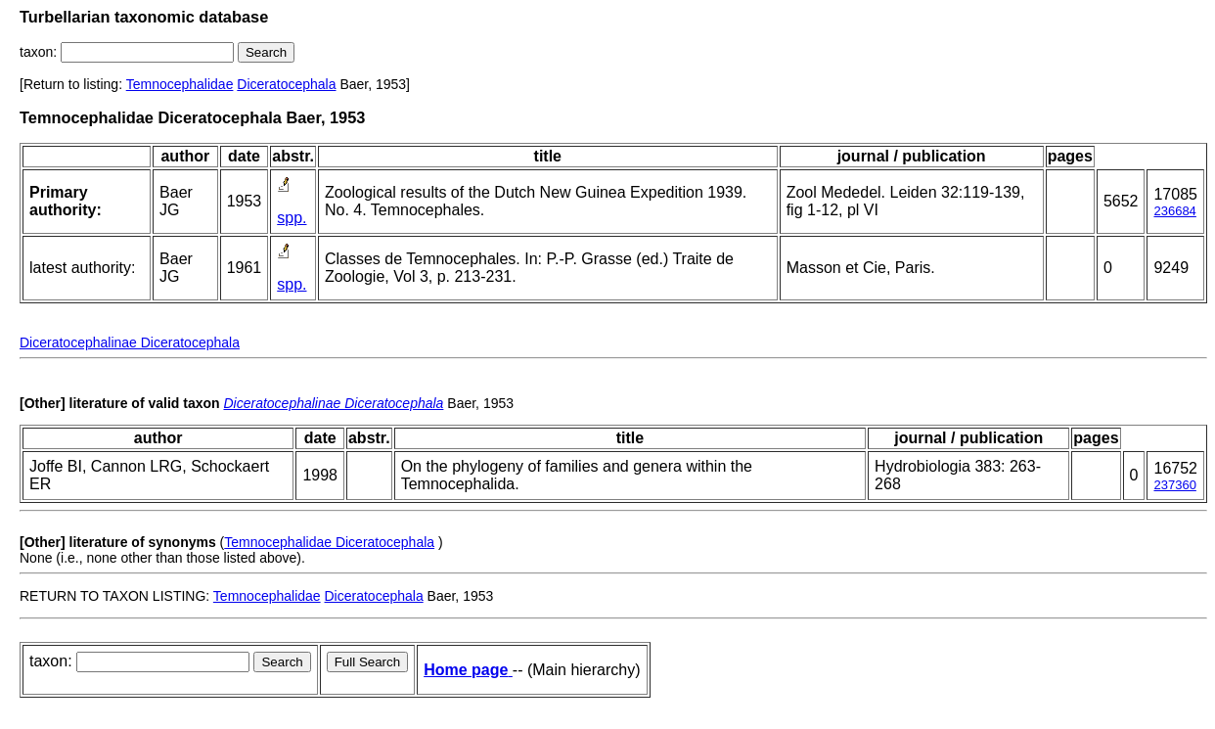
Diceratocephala (286, 84)
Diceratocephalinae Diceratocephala (130, 342)
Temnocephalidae (180, 84)
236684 (1174, 211)
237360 (1174, 485)
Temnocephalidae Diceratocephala (329, 542)
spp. (291, 217)
